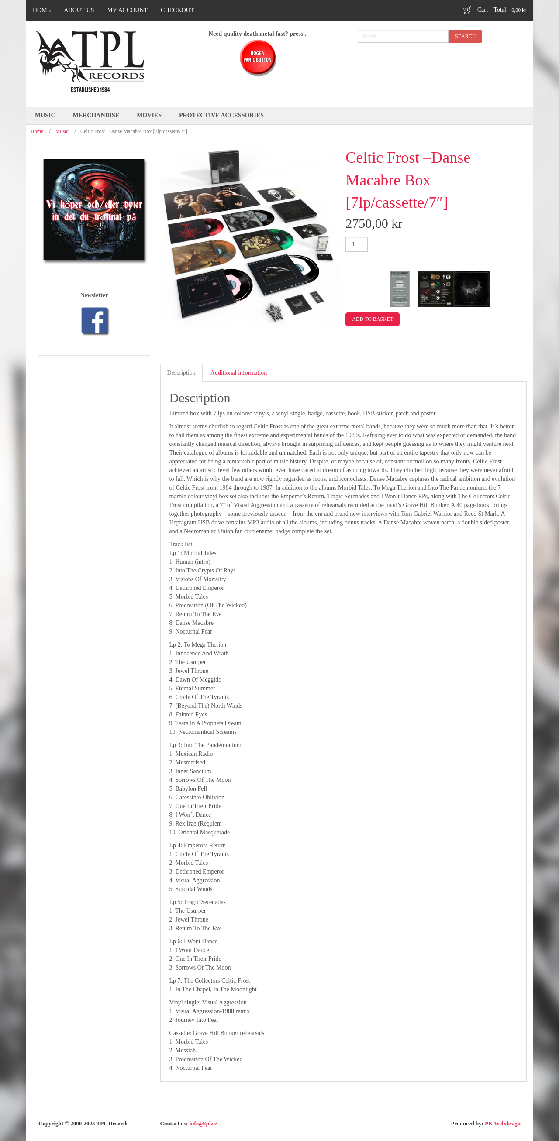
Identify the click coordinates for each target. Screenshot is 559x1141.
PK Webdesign (503, 1123)
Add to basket (372, 319)
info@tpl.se (203, 1123)
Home (37, 131)
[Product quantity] (356, 244)
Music (62, 131)
